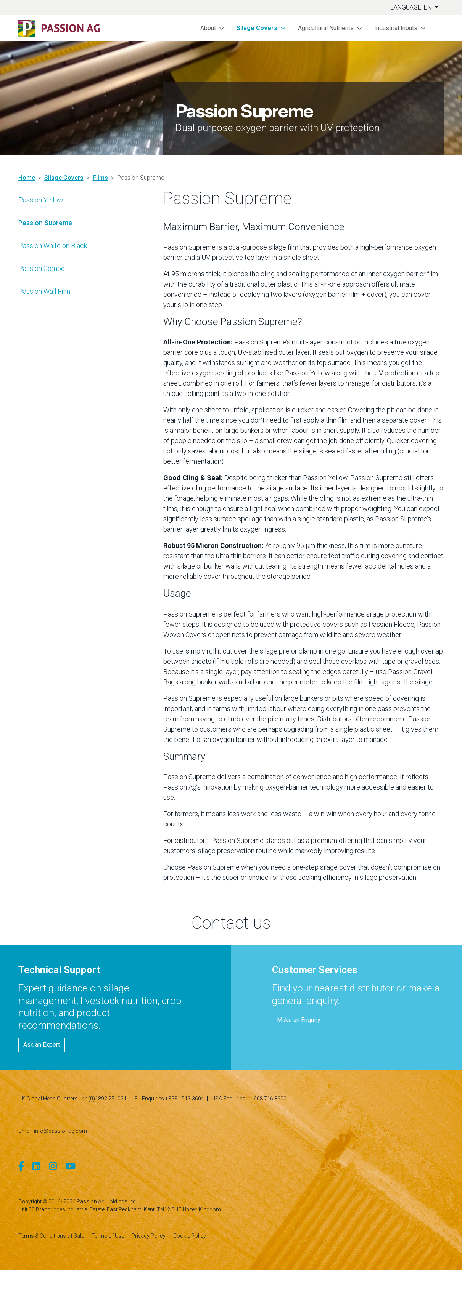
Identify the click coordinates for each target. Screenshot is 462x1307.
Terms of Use (108, 1236)
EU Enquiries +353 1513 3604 (169, 1099)
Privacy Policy (149, 1236)
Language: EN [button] (412, 7)
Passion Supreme (45, 223)
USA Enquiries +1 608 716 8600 (249, 1099)
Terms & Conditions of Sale (51, 1236)
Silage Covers (64, 177)
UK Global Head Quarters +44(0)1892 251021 (72, 1099)
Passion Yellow (40, 200)
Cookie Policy (189, 1236)
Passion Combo (41, 268)
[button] (212, 28)
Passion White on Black (52, 246)
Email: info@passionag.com (52, 1131)
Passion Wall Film (44, 291)
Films (100, 177)
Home (26, 177)
